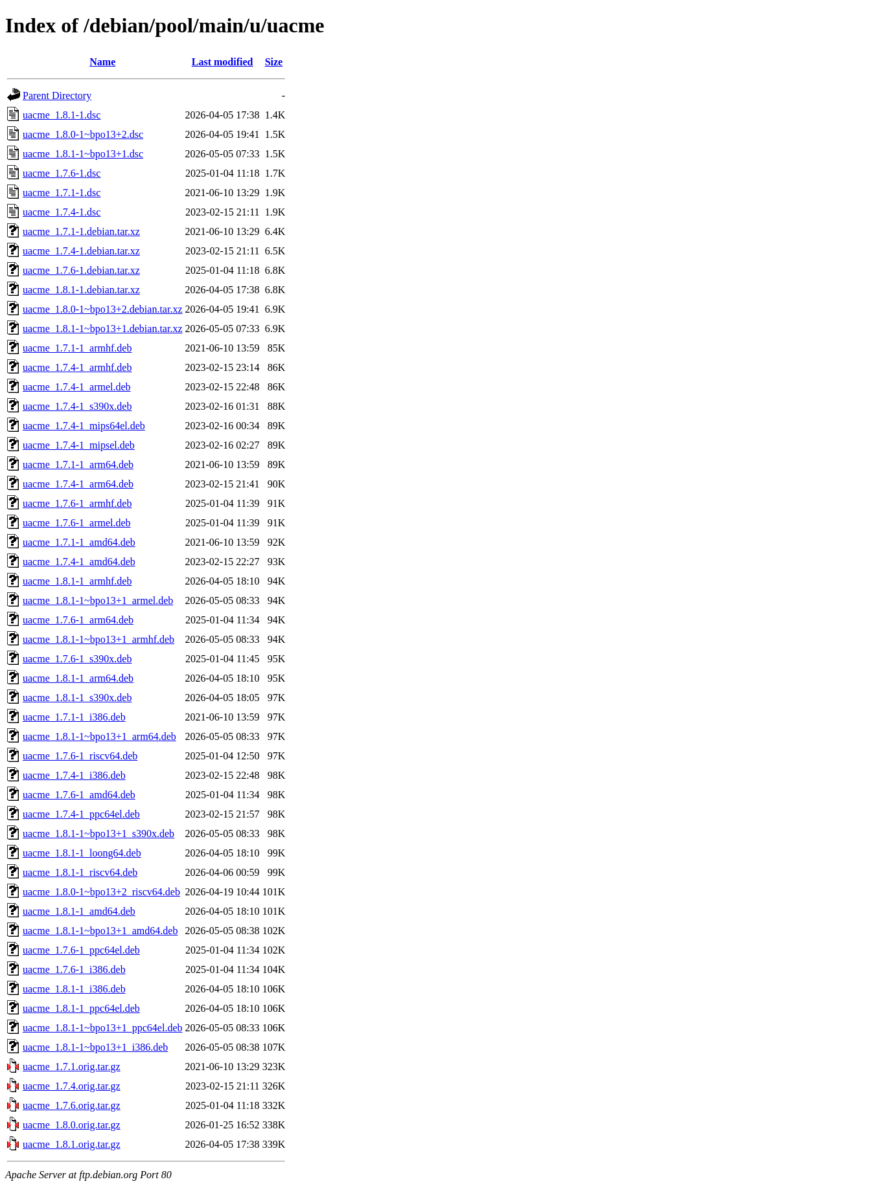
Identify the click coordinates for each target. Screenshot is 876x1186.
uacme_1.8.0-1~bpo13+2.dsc (83, 134)
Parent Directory (57, 95)
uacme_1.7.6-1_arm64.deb (78, 619)
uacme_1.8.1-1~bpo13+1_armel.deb (98, 600)
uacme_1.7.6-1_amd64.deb (79, 794)
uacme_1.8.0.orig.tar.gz (72, 1124)
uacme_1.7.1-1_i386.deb (74, 716)
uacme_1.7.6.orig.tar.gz (72, 1105)
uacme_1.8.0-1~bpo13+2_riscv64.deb (101, 891)
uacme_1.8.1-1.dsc (61, 114)
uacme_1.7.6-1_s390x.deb (77, 658)
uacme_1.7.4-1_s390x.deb (77, 406)
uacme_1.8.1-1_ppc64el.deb (81, 1008)
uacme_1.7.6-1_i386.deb (74, 969)
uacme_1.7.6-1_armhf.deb (77, 503)
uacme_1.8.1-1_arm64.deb (78, 678)
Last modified (222, 61)
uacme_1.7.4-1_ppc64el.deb (81, 814)
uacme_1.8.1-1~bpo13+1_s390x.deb (98, 833)
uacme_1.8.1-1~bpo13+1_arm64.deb (99, 736)
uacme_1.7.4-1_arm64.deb (78, 483)
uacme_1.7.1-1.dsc (61, 192)
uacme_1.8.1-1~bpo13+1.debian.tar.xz (103, 328)
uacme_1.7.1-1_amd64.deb (79, 542)
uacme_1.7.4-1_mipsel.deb (79, 445)
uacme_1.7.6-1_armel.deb (77, 522)
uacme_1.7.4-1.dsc (61, 212)
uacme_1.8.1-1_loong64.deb (82, 852)
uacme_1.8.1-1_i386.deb (74, 988)
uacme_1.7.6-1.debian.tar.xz (81, 270)
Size (274, 61)
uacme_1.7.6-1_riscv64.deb (80, 755)
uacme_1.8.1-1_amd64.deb (79, 911)
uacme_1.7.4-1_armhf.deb (77, 367)
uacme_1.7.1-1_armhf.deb (77, 347)
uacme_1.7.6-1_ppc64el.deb (81, 950)
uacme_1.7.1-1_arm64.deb (78, 464)
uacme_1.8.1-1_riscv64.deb (80, 872)
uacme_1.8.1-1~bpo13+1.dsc (83, 153)
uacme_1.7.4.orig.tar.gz (72, 1085)
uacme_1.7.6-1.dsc (61, 173)
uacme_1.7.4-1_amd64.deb (79, 561)
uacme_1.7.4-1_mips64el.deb (84, 425)
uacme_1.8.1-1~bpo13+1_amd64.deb (100, 930)
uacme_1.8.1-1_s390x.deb (77, 697)
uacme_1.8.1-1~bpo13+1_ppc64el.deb (103, 1027)
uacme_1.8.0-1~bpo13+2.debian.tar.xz (103, 309)
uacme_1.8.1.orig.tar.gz (72, 1144)
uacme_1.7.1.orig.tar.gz (72, 1066)
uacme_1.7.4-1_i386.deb (74, 775)
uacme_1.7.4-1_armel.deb (77, 386)
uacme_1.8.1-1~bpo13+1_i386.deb (95, 1047)
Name (102, 61)
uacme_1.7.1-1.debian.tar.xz (81, 231)
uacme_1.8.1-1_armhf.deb (77, 581)
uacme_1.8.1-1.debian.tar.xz (81, 289)
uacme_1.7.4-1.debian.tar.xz (81, 250)
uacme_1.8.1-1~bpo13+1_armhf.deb (98, 639)
